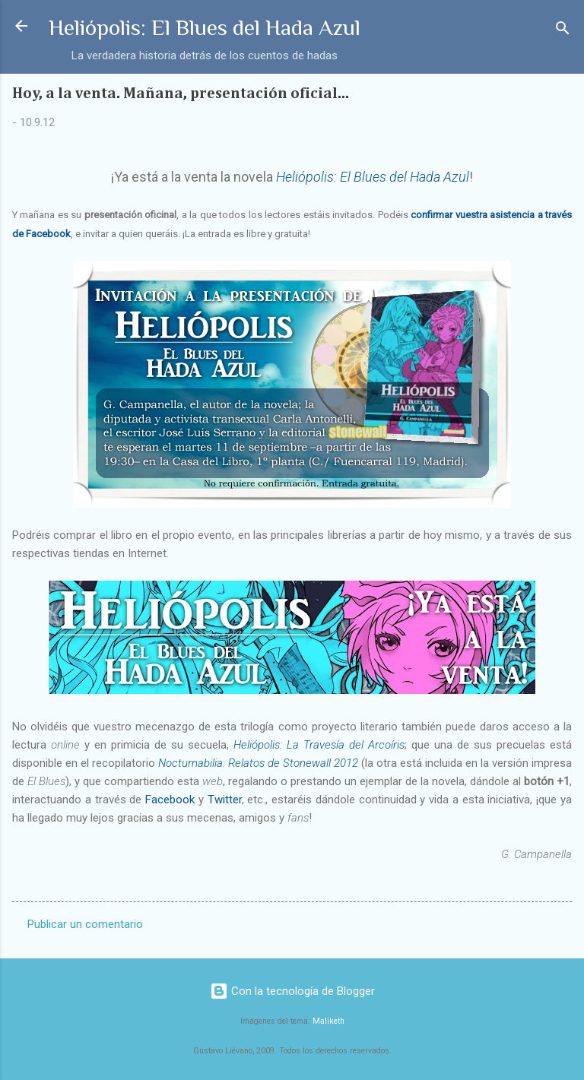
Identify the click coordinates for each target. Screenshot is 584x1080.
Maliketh (328, 1021)
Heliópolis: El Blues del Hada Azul (204, 27)
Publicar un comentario (85, 924)
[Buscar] (563, 31)
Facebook (170, 799)
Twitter (225, 799)
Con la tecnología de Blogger (292, 991)
